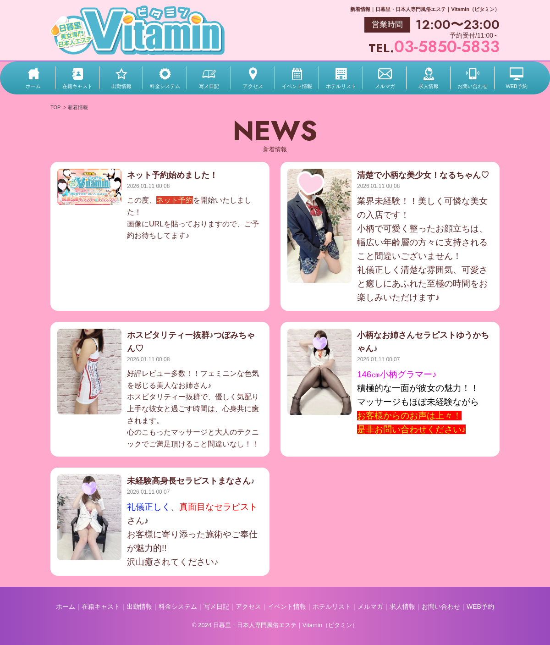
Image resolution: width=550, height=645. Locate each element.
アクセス (253, 86)
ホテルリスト (341, 86)
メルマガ (385, 86)
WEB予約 (516, 86)
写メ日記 (209, 86)
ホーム (33, 86)
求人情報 (428, 86)
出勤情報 (121, 86)
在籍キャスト (77, 86)
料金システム (165, 86)
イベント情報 (297, 86)
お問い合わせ (472, 86)
